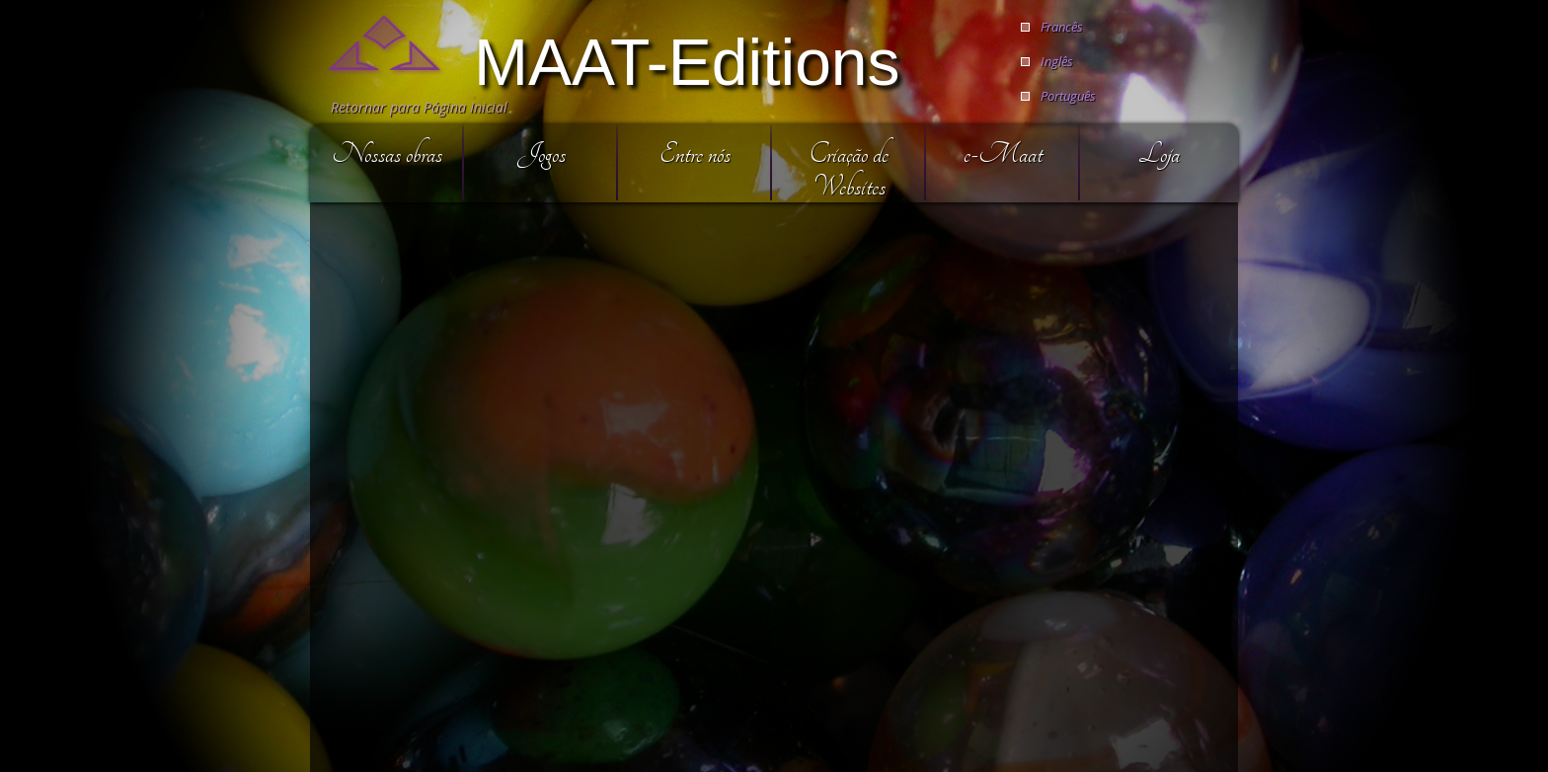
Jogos (541, 153)
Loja (1159, 153)
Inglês (1057, 61)
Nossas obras (387, 153)
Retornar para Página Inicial (419, 107)
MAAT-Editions (687, 60)
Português (1068, 96)
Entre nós (695, 153)
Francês (1062, 27)
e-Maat (1003, 153)
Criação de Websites (849, 169)
